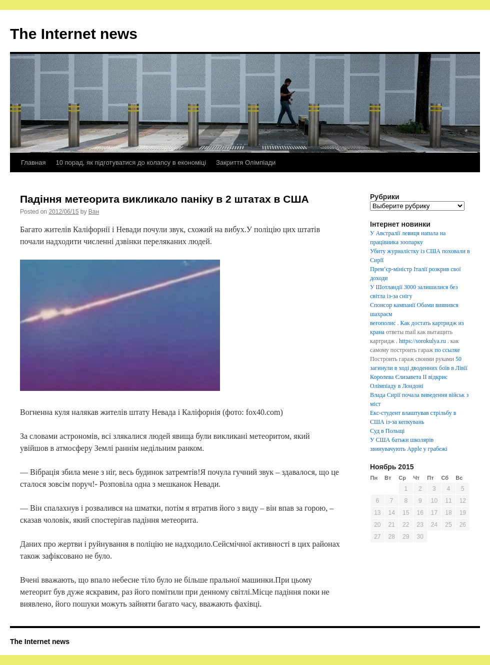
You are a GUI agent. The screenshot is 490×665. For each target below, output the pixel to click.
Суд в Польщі (387, 430)
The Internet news (74, 33)
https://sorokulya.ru (422, 340)
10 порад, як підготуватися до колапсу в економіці (131, 162)
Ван (93, 211)
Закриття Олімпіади (246, 162)
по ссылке (447, 349)
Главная (33, 162)
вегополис (383, 323)
